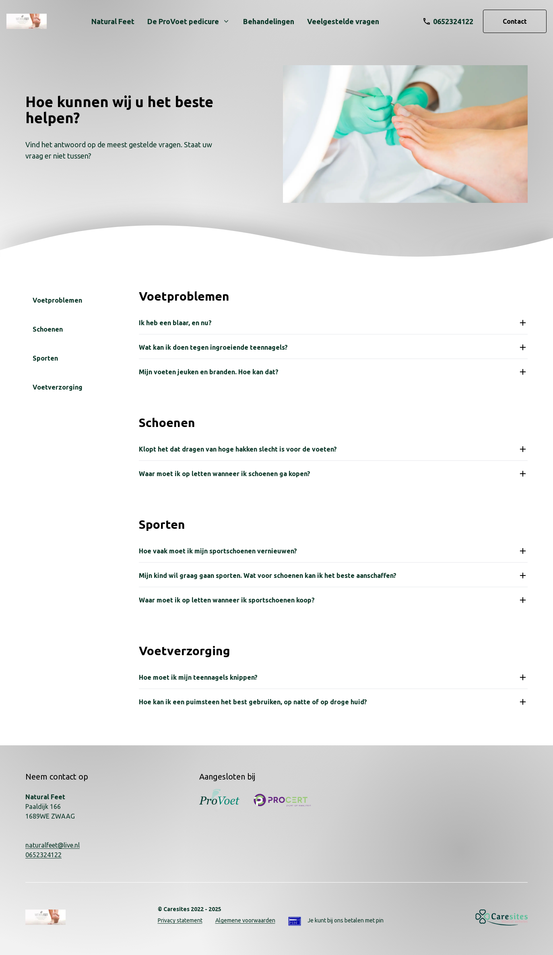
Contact (515, 21)
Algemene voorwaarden (245, 920)
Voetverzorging (58, 387)
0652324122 (43, 854)
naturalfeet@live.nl (52, 845)
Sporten (45, 358)
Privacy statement (180, 920)
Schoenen (48, 329)
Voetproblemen (57, 300)
